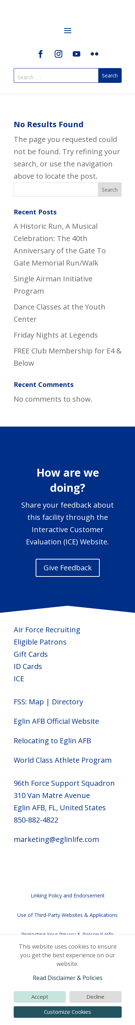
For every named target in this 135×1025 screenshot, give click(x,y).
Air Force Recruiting (47, 629)
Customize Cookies (67, 1011)
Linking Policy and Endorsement (68, 895)
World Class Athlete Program (63, 760)
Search (110, 189)
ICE (19, 678)
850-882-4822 (36, 820)
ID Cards (28, 666)
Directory (67, 702)
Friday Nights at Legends (56, 335)
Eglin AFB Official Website (56, 721)
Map (36, 702)
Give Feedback (68, 567)
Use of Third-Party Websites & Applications (67, 915)
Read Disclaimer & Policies (68, 978)
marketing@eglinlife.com (56, 839)
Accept (39, 996)
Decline (95, 996)
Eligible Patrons (40, 642)
